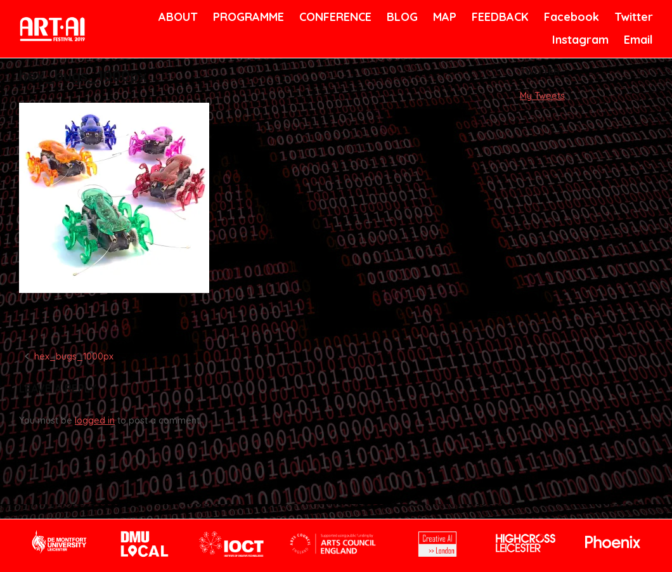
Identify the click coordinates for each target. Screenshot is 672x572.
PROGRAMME (246, 17)
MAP (444, 17)
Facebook (570, 17)
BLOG (401, 17)
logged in (95, 420)
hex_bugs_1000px (73, 356)
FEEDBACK (499, 17)
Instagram (578, 39)
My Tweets (542, 95)
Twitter (632, 17)
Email (637, 39)
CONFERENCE (333, 17)
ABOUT (176, 17)
